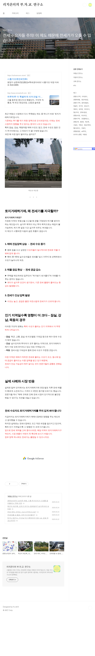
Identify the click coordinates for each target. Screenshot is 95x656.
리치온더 (84, 96)
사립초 (75, 125)
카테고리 (15, 13)
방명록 (39, 13)
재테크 (75, 109)
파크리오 (84, 115)
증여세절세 (85, 103)
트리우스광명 (77, 134)
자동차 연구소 (78, 77)
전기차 (81, 106)
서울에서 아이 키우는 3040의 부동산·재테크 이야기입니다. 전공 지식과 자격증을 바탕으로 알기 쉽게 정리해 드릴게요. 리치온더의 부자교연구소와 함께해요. (30, 606)
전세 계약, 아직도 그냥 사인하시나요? (21, 546)
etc (74, 85)
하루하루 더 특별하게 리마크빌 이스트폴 (25, 97)
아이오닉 (86, 109)
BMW (82, 122)
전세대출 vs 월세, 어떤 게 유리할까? (21, 549)
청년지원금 (84, 100)
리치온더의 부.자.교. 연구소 (23, 4)
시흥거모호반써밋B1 (17, 79)
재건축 (87, 122)
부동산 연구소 (12, 530)
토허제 (81, 109)
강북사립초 (83, 112)
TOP (90, 642)
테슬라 (75, 106)
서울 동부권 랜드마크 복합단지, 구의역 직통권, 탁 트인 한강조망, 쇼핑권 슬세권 (25, 101)
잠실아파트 (87, 125)
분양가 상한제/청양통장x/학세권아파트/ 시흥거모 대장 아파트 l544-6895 (33, 83)
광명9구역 (76, 119)
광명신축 (76, 122)
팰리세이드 (76, 128)
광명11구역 (76, 103)
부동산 (81, 125)
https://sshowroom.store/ (16, 75)
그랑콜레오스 (85, 119)
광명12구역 (76, 96)
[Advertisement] (33, 127)
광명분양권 (76, 131)
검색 (84, 5)
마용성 (85, 134)
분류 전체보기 (78, 69)
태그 (27, 13)
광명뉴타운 (76, 115)
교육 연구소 (77, 81)
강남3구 (86, 106)
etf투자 (83, 131)
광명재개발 (76, 100)
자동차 (83, 128)
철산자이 (76, 112)
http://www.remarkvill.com (17, 93)
